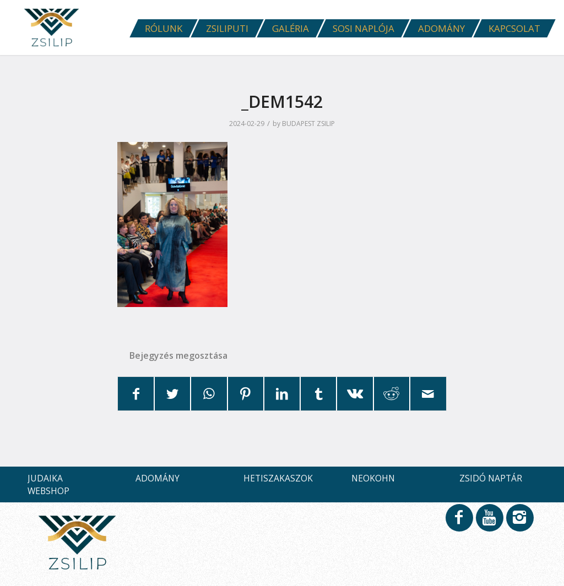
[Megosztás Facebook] (136, 393)
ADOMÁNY (157, 478)
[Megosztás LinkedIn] (282, 393)
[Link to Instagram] (519, 522)
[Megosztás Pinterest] (246, 393)
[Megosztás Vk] (355, 393)
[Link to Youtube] (489, 522)
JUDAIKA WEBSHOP (48, 484)
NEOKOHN (373, 478)
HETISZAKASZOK (278, 478)
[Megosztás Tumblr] (318, 393)
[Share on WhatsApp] (209, 393)
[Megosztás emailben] (428, 393)
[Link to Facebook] (459, 522)
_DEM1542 (282, 101)
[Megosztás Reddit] (392, 393)
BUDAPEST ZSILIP (308, 123)
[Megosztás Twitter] (172, 393)
